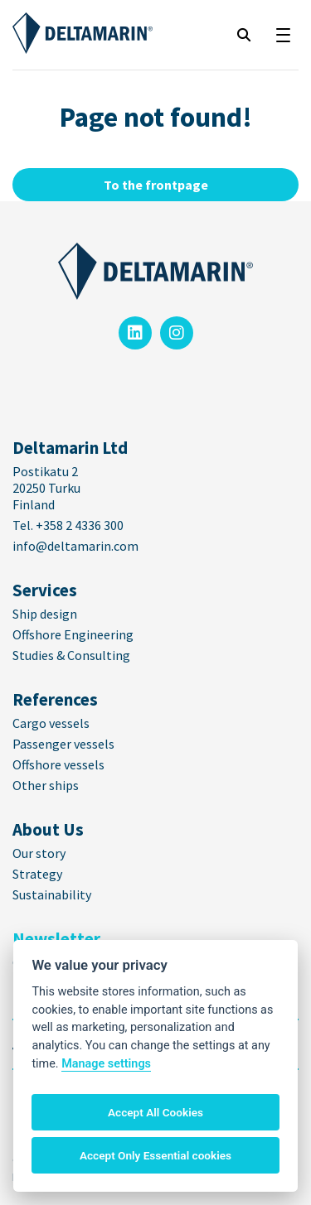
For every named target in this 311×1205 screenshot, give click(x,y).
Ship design (44, 613)
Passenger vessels (63, 743)
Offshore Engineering (73, 634)
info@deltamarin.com (75, 545)
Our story (39, 853)
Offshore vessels (58, 764)
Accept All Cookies (155, 1112)
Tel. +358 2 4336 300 (69, 525)
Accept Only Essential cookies (155, 1155)
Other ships (45, 785)
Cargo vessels (51, 723)
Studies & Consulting (71, 655)
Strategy (37, 873)
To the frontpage (156, 184)
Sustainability (51, 894)
